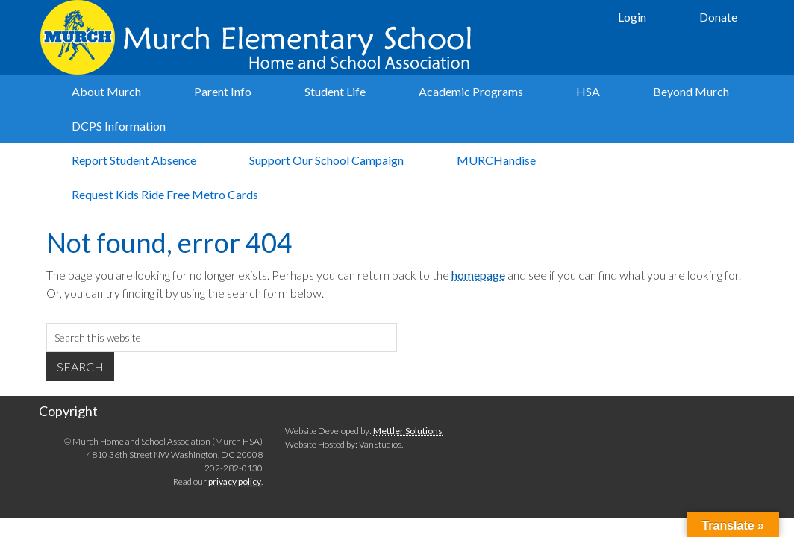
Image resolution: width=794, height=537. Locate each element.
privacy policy (234, 481)
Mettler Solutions (408, 430)
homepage (478, 275)
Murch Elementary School (259, 37)
